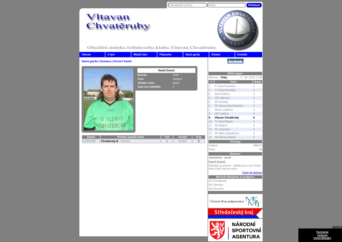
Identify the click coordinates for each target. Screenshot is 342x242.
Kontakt (242, 54)
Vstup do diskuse (252, 172)
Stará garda (192, 54)
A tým (111, 54)
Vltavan (86, 54)
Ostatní (215, 54)
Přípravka (165, 54)
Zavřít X (337, 226)
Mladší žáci (140, 54)
